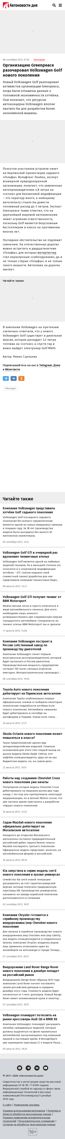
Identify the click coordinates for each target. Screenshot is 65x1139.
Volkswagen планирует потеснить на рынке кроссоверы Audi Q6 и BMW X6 (30, 1017)
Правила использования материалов (24, 1110)
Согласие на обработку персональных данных (29, 1124)
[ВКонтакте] (14, 378)
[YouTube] (45, 1068)
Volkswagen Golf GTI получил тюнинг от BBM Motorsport (32, 599)
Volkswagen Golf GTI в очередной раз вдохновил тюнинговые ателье (30, 554)
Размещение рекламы (26, 1104)
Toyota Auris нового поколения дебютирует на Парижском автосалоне (32, 691)
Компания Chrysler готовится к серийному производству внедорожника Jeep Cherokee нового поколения (30, 921)
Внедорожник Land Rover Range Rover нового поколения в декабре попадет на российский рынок (31, 971)
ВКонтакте (12, 369)
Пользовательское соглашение (36, 1121)
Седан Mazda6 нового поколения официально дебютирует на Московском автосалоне (27, 826)
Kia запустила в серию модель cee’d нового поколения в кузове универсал (31, 873)
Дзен (56, 365)
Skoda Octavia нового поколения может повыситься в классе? (32, 736)
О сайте (7, 1104)
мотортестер (46, 252)
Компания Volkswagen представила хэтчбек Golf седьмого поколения (29, 510)
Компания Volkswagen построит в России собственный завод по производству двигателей (27, 645)
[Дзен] (19, 1068)
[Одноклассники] (21, 378)
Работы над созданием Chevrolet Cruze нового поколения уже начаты (31, 780)
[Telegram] (6, 378)
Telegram (45, 365)
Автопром (39, 59)
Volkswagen (10, 388)
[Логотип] (20, 5)
